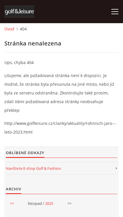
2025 (49, 203)
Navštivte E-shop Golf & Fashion (33, 168)
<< (12, 203)
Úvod (9, 29)
